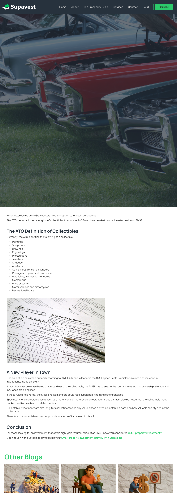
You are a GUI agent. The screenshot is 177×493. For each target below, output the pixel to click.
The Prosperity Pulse (96, 7)
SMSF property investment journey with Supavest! (91, 437)
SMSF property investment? (145, 433)
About (75, 7)
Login (147, 6)
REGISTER (164, 6)
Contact (133, 7)
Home (62, 7)
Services (118, 7)
